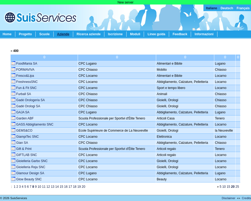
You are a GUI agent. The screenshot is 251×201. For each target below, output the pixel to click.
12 (48, 187)
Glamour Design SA (29, 173)
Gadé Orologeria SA (30, 100)
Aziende (63, 34)
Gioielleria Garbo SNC (31, 161)
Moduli (135, 34)
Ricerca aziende (89, 34)
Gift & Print (23, 149)
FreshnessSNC (26, 82)
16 (66, 187)
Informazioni (204, 34)
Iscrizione (115, 34)
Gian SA (21, 143)
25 (237, 187)
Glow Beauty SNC (28, 179)
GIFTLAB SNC (26, 155)
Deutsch (227, 8)
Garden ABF (24, 118)
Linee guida (156, 34)
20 (83, 187)
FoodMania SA (26, 63)
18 (74, 187)
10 (39, 187)
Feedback (180, 34)
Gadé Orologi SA (27, 106)
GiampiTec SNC (27, 137)
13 (52, 187)
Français (243, 8)
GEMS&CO (23, 130)
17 (70, 187)
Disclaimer (228, 198)
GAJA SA (22, 112)
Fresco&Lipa (24, 76)
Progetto (25, 34)
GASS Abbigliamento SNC (34, 124)
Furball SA (23, 94)
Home (7, 34)
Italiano (211, 8)
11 (43, 187)
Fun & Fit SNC (26, 88)
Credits (246, 198)
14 (57, 187)
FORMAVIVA (24, 70)
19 (79, 187)
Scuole (44, 34)
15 (61, 187)
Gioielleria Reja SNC (30, 167)
